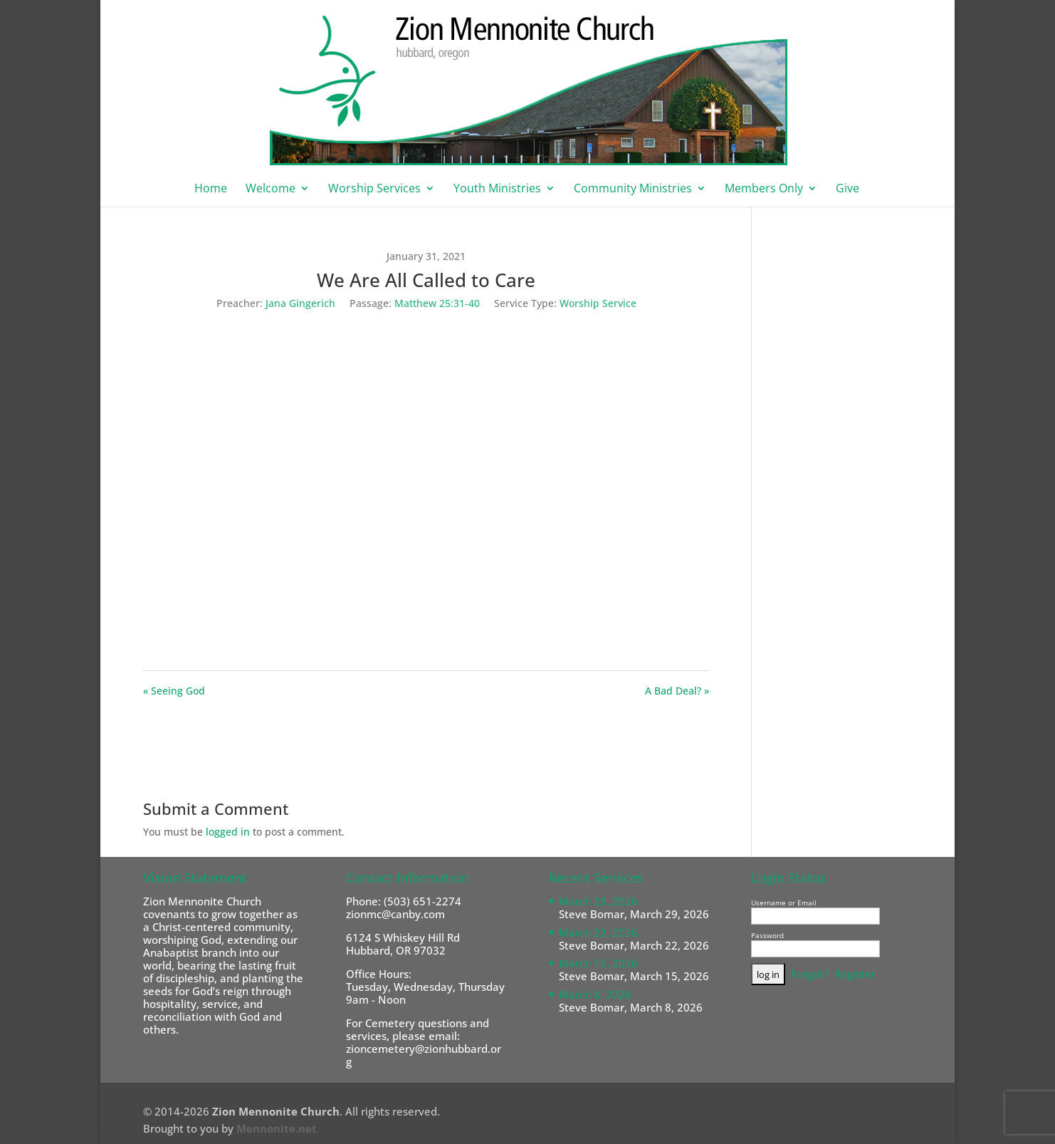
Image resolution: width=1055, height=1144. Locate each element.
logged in (228, 831)
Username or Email (784, 903)
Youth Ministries (497, 189)
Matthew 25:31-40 (437, 303)
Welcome (270, 189)
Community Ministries (633, 189)
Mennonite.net (276, 1128)
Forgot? (810, 974)
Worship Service (598, 303)
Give (847, 189)
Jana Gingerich (300, 303)
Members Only (764, 189)
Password (767, 935)
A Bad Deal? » (677, 690)
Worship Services (374, 189)
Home (210, 189)
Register (855, 974)
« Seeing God (174, 690)
